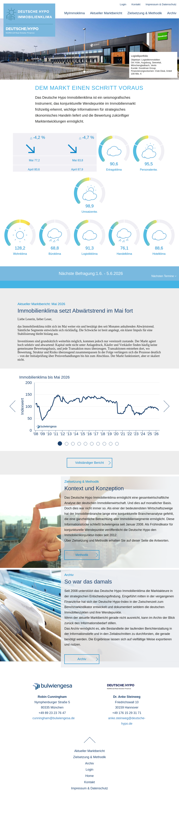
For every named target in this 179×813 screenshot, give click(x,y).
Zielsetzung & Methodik (144, 13)
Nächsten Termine (163, 276)
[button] (12, 425)
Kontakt (135, 4)
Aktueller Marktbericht (106, 13)
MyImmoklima (74, 13)
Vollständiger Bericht (89, 462)
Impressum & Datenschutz (161, 4)
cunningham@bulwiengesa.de (54, 718)
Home (89, 776)
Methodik (82, 555)
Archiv (171, 13)
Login (123, 4)
